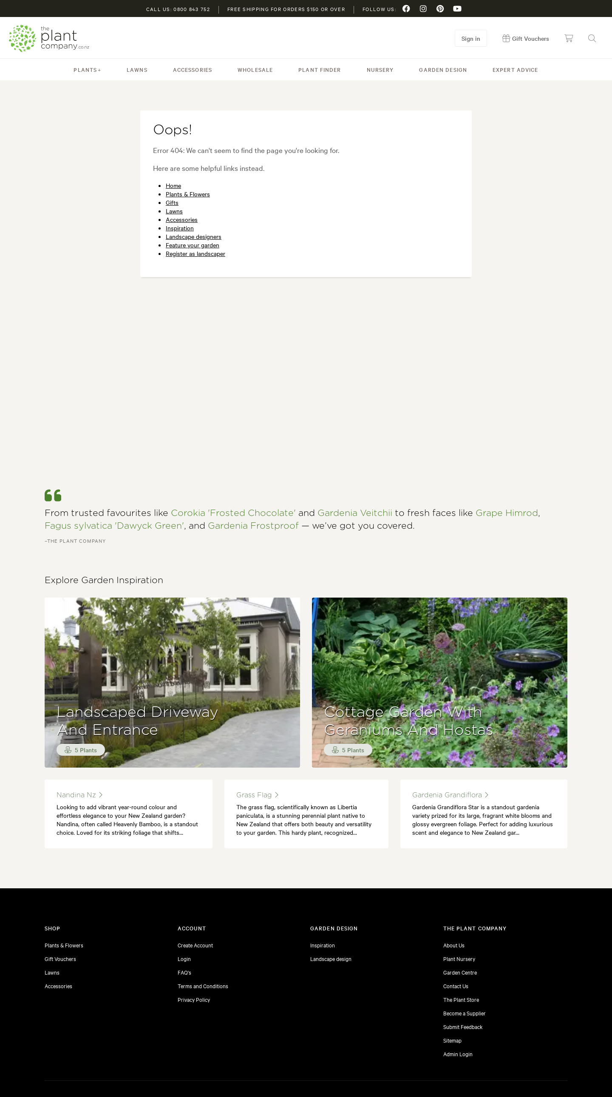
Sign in (471, 38)
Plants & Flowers (188, 194)
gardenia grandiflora (450, 744)
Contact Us (455, 935)
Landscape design (330, 908)
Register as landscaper (195, 253)
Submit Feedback (463, 976)
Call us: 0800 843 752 (178, 9)
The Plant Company (48, 38)
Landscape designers (193, 236)
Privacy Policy (194, 949)
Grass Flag (257, 744)
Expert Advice (515, 69)
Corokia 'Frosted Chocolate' (233, 463)
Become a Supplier (464, 963)
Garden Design (443, 69)
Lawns (137, 69)
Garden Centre (460, 922)
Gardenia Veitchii (354, 463)
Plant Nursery (459, 908)
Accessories (192, 69)
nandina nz (79, 744)
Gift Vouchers (60, 908)
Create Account (195, 895)
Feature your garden (192, 245)
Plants (85, 69)
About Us (454, 895)
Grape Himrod (507, 463)
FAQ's (184, 922)
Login (184, 908)
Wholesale (255, 69)
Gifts (172, 202)
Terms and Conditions (203, 935)
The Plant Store (461, 949)
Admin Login (458, 1003)
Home (173, 185)
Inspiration (180, 228)
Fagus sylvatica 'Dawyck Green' (114, 475)
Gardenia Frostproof (253, 475)
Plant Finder (319, 69)
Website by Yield (549, 1077)
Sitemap (452, 990)
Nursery (380, 69)
